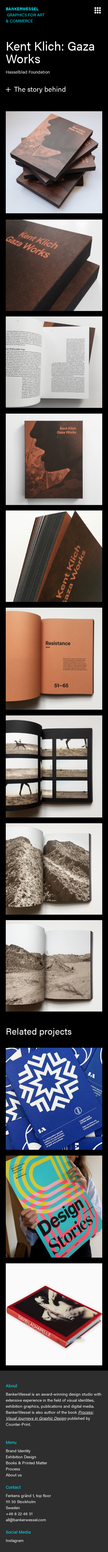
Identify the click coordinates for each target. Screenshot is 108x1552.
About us (14, 1475)
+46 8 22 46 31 (19, 1513)
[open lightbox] (54, 162)
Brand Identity (18, 1450)
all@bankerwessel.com (26, 1519)
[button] (98, 10)
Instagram (15, 1540)
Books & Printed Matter (26, 1462)
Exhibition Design (21, 1456)
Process (13, 1469)
